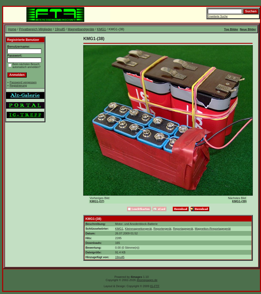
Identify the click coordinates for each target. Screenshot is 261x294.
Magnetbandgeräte (81, 29)
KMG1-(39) (239, 201)
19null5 (60, 29)
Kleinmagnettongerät (138, 228)
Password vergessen (23, 82)
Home (12, 29)
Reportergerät (162, 228)
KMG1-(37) (97, 201)
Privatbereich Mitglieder (35, 29)
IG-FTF (154, 286)
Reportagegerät (183, 228)
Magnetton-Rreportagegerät (213, 228)
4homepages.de (147, 280)
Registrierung (18, 85)
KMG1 (101, 29)
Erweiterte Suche (218, 16)
